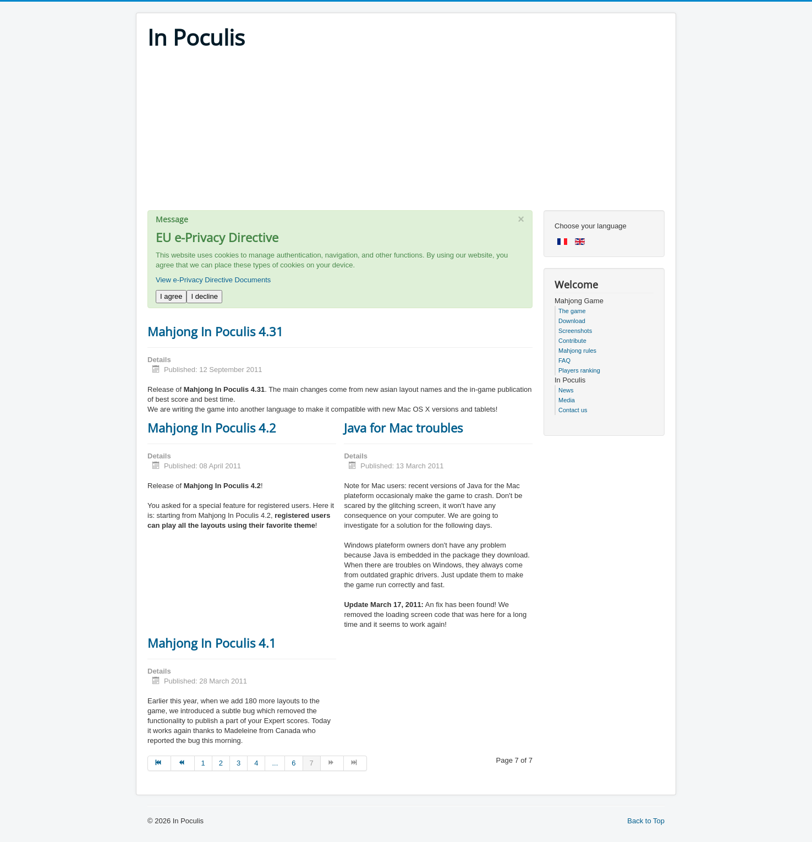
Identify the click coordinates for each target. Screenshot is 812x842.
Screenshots (575, 330)
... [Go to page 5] (275, 763)
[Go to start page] (159, 763)
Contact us (573, 410)
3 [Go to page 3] (238, 763)
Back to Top (646, 821)
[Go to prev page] (182, 763)
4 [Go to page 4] (256, 763)
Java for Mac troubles (403, 427)
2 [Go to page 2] (221, 763)
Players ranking (579, 370)
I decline (204, 296)
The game (572, 311)
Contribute (572, 340)
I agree (171, 296)
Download (571, 321)
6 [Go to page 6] (293, 763)
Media (566, 400)
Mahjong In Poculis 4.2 (211, 427)
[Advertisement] (406, 133)
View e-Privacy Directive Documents (213, 280)
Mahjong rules (577, 350)
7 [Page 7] (312, 763)
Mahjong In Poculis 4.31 (215, 331)
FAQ (564, 360)
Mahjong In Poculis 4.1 (211, 643)
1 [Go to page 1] (203, 763)
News (566, 390)
